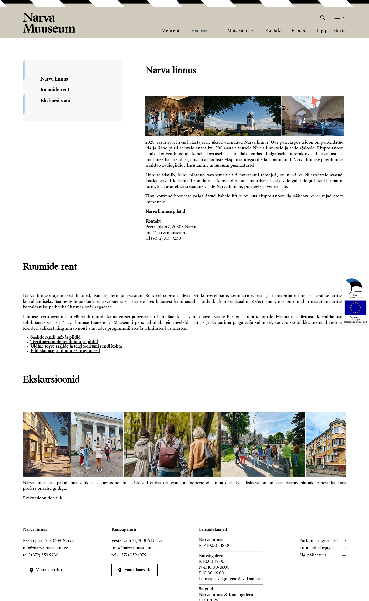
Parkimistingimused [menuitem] (318, 541)
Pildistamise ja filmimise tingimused (65, 351)
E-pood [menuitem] (299, 31)
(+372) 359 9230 (43, 555)
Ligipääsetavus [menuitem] (331, 31)
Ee (337, 18)
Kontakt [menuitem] (273, 31)
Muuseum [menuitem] (237, 31)
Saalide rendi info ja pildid (55, 338)
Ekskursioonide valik (42, 498)
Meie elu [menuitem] (170, 31)
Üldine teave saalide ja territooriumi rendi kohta (76, 347)
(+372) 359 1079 (131, 555)
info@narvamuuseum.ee (45, 548)
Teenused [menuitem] (199, 31)
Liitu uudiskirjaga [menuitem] (316, 548)
